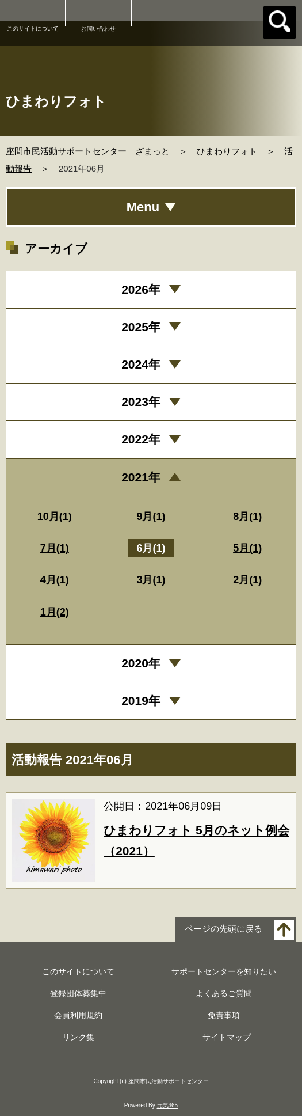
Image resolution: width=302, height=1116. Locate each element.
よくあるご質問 (224, 993)
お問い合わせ (98, 28)
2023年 (140, 401)
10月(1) (54, 516)
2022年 (140, 439)
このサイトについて (33, 28)
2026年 (140, 289)
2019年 (140, 700)
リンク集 (78, 1037)
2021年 (140, 477)
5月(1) (247, 548)
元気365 (167, 1105)
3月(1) (150, 580)
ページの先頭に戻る (223, 929)
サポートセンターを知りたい (223, 971)
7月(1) (54, 548)
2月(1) (247, 580)
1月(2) (54, 612)
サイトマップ (226, 1037)
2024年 (140, 364)
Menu (143, 207)
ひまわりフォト (227, 151)
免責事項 (224, 1015)
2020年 (140, 663)
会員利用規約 (78, 1015)
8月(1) (247, 516)
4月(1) (54, 580)
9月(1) (150, 516)
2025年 (140, 326)
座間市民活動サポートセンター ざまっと (88, 151)
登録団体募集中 (78, 993)
